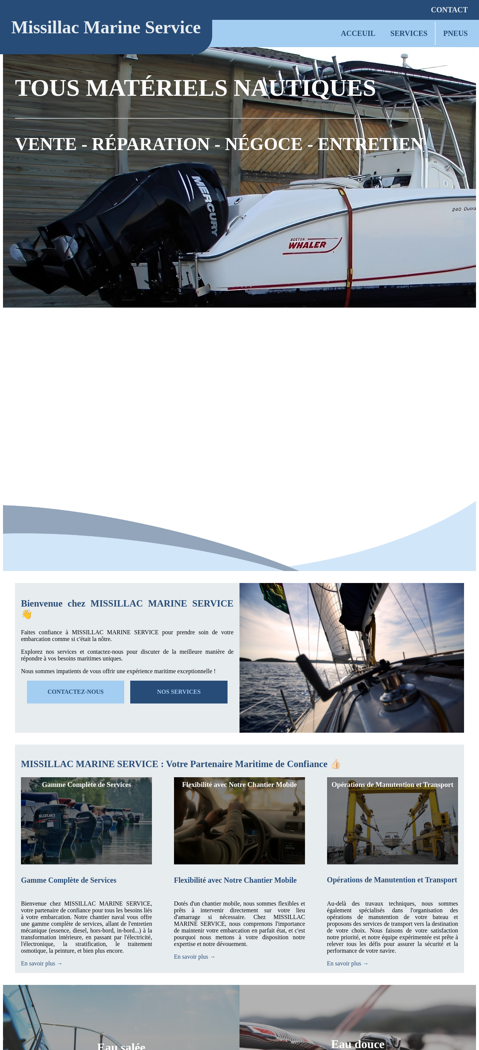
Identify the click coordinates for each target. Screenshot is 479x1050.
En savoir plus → (42, 963)
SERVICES (408, 33)
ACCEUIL (358, 33)
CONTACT (449, 10)
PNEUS (455, 33)
